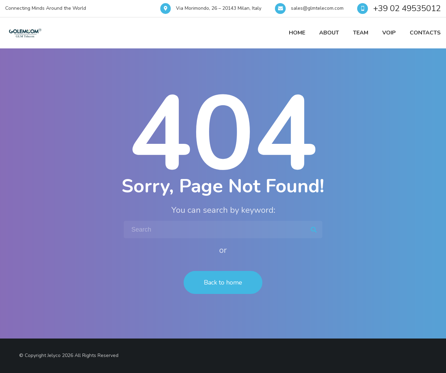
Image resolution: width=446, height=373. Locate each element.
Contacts (425, 33)
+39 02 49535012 (407, 8)
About (329, 33)
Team (360, 33)
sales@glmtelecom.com (317, 8)
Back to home (223, 282)
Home (297, 33)
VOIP (389, 33)
